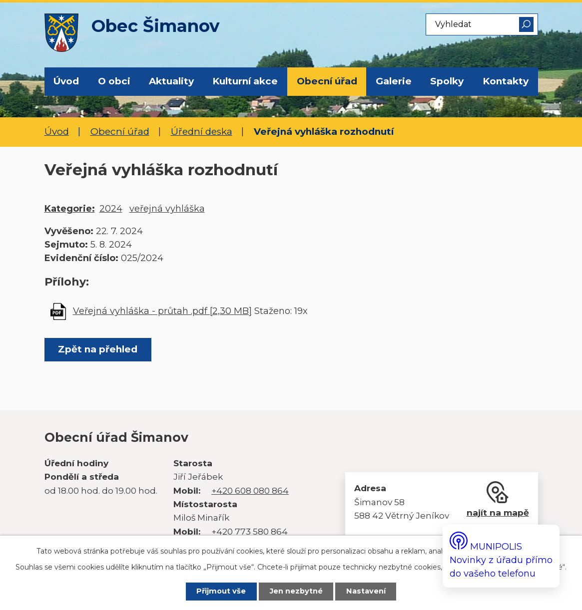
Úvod (66, 81)
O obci (114, 81)
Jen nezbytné (296, 591)
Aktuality (171, 81)
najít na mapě (498, 512)
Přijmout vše (221, 591)
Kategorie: (69, 208)
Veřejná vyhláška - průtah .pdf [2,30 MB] (162, 310)
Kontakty (506, 81)
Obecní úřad (327, 81)
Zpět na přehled (98, 349)
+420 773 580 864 (249, 531)
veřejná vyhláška (167, 208)
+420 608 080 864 (250, 490)
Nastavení (366, 591)
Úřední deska (201, 131)
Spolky (447, 81)
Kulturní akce (245, 81)
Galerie (394, 81)
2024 (110, 208)
